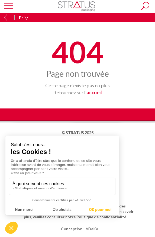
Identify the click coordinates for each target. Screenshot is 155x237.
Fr (23, 17)
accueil (94, 92)
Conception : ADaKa (79, 228)
